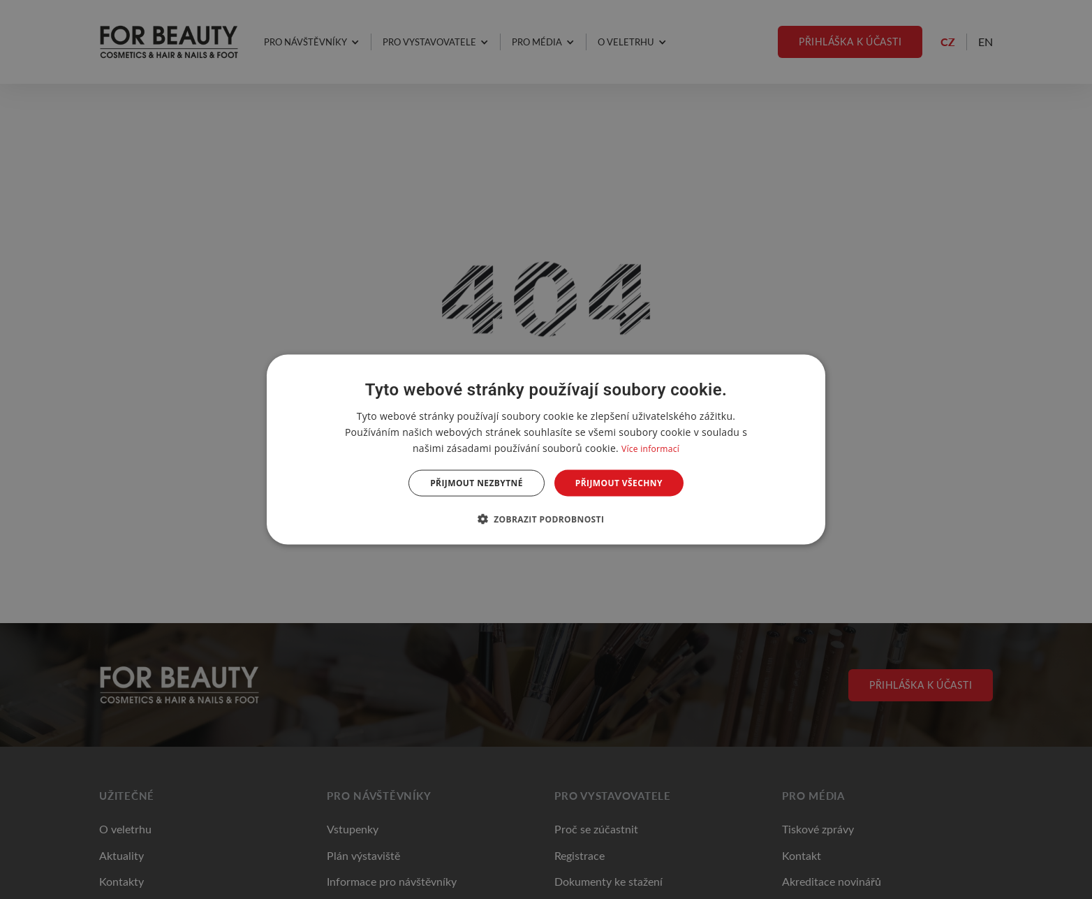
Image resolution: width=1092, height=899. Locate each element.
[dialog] (546, 449)
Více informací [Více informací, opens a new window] (650, 448)
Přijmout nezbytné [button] (476, 483)
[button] (546, 519)
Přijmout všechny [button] (619, 483)
